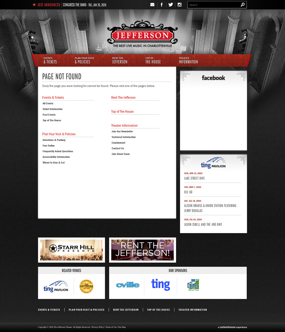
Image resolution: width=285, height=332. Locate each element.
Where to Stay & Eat (54, 162)
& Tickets (50, 61)
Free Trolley (49, 145)
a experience (232, 327)
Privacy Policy (98, 327)
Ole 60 (188, 191)
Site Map (122, 327)
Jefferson (120, 61)
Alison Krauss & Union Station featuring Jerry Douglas (210, 208)
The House (153, 61)
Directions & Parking (54, 140)
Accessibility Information (56, 157)
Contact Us (118, 148)
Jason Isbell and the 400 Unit (203, 224)
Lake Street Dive (194, 178)
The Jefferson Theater (142, 33)
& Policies (84, 61)
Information (188, 61)
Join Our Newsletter (122, 131)
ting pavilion (213, 163)
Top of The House (52, 120)
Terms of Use (111, 327)
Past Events (49, 114)
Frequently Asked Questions (58, 151)
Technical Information (124, 137)
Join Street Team (121, 154)
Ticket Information (53, 109)
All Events (48, 103)
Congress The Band (74, 5)
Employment (118, 142)
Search (243, 5)
